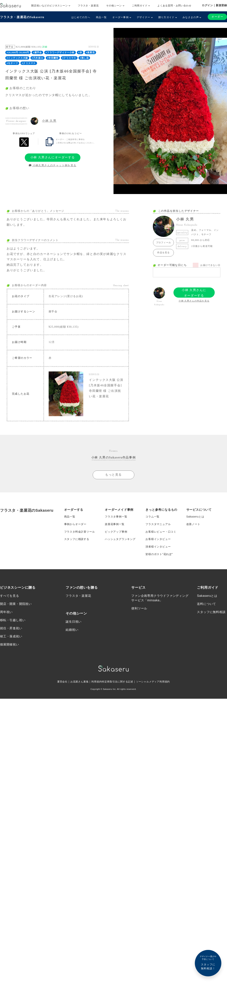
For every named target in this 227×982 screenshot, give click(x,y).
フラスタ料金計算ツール (79, 531)
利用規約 (95, 681)
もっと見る (113, 474)
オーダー (217, 16)
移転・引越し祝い (12, 620)
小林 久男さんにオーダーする (52, 157)
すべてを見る (9, 596)
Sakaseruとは (195, 516)
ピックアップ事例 (116, 531)
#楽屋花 (90, 52)
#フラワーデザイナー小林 (60, 52)
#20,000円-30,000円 (18, 52)
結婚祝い (72, 630)
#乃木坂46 (37, 58)
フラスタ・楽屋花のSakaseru (22, 17)
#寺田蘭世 (52, 58)
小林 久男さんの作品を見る (194, 301)
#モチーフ (12, 63)
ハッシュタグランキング (120, 539)
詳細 (44, 46)
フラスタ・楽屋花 (88, 5)
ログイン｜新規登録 (214, 5)
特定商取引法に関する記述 (117, 681)
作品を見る (163, 252)
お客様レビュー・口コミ (160, 531)
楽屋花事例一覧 (114, 524)
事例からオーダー (75, 524)
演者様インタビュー (158, 546)
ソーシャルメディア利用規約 (155, 681)
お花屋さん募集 (77, 681)
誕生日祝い (74, 621)
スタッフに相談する (76, 539)
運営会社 (59, 681)
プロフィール (163, 242)
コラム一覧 (152, 516)
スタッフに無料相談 (211, 612)
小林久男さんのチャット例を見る (52, 165)
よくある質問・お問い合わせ (174, 5)
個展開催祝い (9, 644)
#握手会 (37, 52)
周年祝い (6, 612)
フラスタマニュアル (158, 524)
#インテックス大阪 (17, 58)
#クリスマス (69, 58)
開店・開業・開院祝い (16, 604)
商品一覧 (101, 17)
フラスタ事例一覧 (116, 516)
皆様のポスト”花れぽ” (159, 554)
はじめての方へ (80, 17)
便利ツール (139, 608)
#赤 (80, 52)
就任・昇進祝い (11, 628)
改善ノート (193, 524)
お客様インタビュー (158, 539)
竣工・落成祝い (11, 636)
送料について (206, 604)
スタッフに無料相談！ (208, 962)
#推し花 (84, 58)
